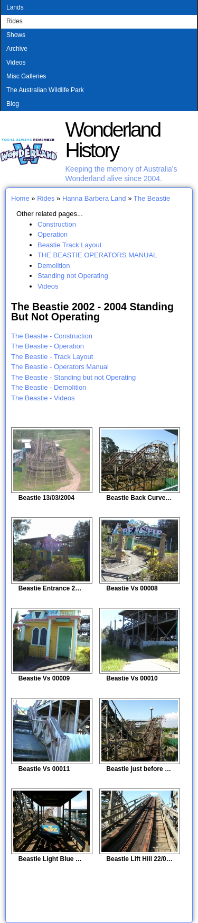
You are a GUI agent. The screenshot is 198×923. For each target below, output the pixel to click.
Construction (56, 224)
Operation (52, 234)
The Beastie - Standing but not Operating (73, 377)
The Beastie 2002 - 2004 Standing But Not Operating (92, 312)
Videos (15, 62)
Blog (12, 103)
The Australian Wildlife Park (45, 90)
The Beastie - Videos (42, 398)
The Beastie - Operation (47, 346)
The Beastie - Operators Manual (60, 367)
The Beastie (152, 198)
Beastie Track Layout (69, 245)
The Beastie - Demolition (48, 387)
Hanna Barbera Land (94, 198)
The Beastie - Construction (51, 336)
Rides (14, 21)
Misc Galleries (26, 76)
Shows (15, 35)
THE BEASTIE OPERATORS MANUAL (97, 255)
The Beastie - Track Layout (52, 357)
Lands (15, 7)
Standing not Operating (72, 276)
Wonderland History (113, 140)
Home (20, 198)
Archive (16, 48)
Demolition (53, 266)
